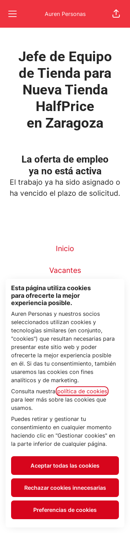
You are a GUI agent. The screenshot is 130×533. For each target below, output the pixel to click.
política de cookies (82, 391)
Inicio (65, 248)
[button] (116, 14)
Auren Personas (65, 13)
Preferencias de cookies (65, 509)
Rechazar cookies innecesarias (65, 487)
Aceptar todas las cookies (65, 465)
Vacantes (65, 270)
